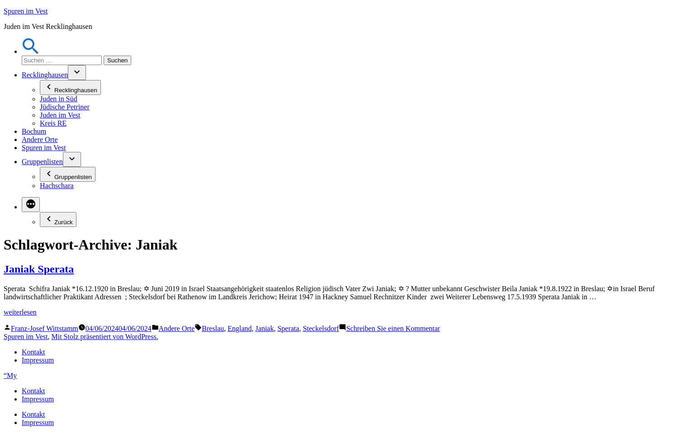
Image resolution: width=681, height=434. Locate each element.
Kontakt (33, 352)
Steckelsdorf (321, 328)
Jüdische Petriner (65, 107)
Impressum (38, 360)
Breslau (213, 328)
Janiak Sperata (39, 269)
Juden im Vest (60, 115)
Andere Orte (40, 139)
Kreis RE (53, 123)
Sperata (288, 328)
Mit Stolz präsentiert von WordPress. (104, 336)
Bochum (34, 131)
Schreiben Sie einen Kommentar (393, 328)
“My (10, 375)
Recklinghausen (45, 75)
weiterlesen (20, 312)
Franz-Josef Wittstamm (44, 328)
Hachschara (57, 185)
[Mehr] (31, 204)
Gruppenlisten (42, 161)
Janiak (264, 328)
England (240, 328)
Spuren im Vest (26, 11)
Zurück (58, 219)
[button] (31, 51)
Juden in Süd (58, 99)
